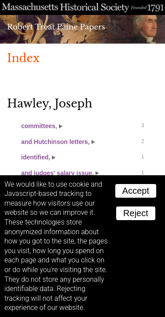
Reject (135, 213)
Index (23, 58)
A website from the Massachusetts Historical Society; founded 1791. (82, 7)
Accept (135, 190)
